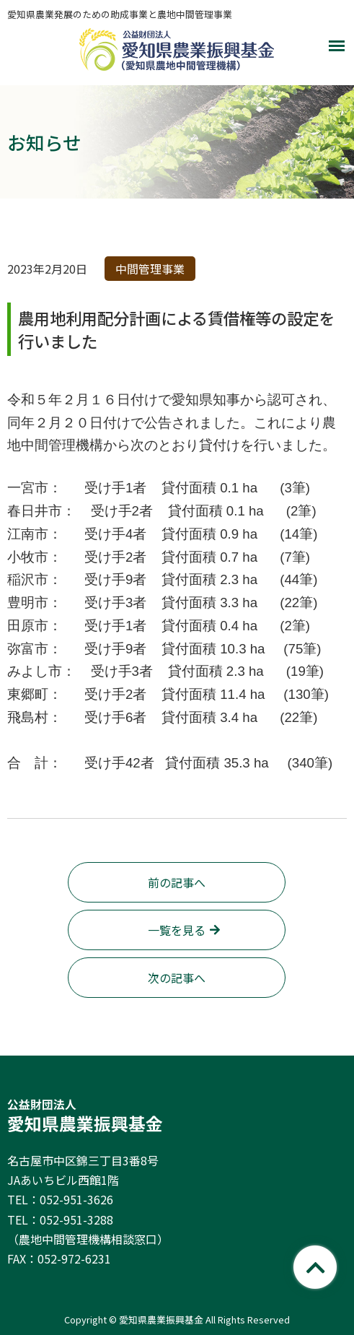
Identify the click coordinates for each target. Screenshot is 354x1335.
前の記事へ (176, 882)
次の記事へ (176, 977)
